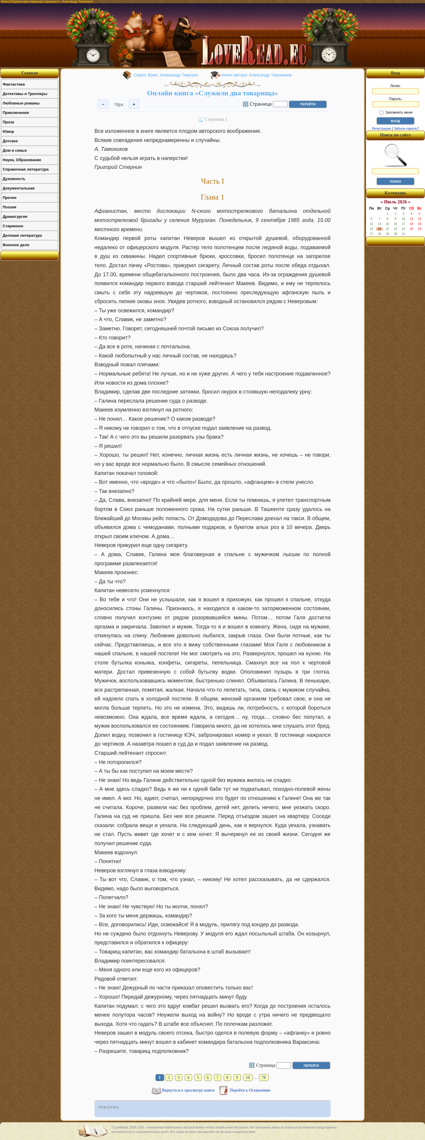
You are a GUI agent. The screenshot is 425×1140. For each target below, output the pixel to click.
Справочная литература (26, 169)
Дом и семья (15, 150)
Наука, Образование (22, 160)
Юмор (8, 131)
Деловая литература (22, 235)
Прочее (10, 197)
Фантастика (14, 84)
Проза (8, 122)
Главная (29, 73)
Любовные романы (21, 103)
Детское (10, 141)
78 (264, 1077)
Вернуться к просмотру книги (189, 1090)
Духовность (14, 179)
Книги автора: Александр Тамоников (257, 75)
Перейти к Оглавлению (250, 1090)
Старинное (13, 226)
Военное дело (16, 245)
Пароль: (395, 102)
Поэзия (9, 207)
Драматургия (15, 216)
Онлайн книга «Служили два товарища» (212, 93)
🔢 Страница (257, 103)
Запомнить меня (396, 112)
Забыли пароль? (406, 128)
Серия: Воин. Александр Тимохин (165, 75)
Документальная (19, 188)
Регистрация (381, 128)
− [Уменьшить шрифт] (103, 104)
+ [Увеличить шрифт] (134, 104)
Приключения (16, 112)
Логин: (395, 89)
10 (248, 1077)
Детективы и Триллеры (25, 94)
